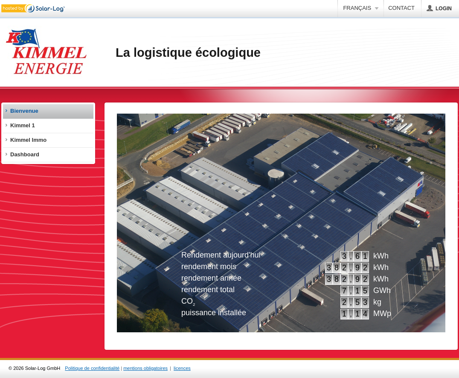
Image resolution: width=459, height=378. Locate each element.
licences (182, 368)
